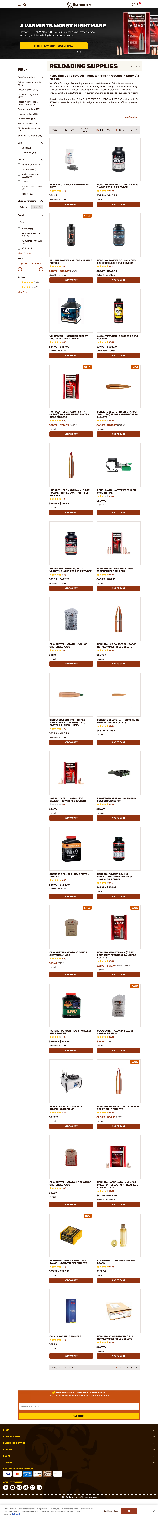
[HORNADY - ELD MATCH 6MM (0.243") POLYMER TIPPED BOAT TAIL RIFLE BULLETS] (71, 473)
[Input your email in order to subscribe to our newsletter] (79, 1425)
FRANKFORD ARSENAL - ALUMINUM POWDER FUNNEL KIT (118, 812)
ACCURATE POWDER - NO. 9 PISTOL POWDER (67, 888)
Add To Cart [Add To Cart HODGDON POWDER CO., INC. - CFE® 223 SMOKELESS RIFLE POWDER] (118, 285)
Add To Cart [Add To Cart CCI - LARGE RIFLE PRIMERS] (71, 1374)
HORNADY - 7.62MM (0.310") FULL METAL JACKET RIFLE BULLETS (115, 1355)
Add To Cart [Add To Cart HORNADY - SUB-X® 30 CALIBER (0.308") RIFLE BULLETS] (118, 599)
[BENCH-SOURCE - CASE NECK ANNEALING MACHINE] (71, 1094)
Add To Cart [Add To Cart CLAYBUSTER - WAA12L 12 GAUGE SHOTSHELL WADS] (71, 677)
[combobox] (24, 207)
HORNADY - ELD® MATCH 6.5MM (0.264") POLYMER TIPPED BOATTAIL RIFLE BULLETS (70, 422)
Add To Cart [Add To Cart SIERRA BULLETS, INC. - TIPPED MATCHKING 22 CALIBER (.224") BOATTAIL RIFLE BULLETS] (71, 755)
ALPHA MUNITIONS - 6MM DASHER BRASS (113, 1275)
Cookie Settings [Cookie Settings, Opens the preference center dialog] (110, 1511)
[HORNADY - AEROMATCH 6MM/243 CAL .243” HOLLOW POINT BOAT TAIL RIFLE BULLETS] (119, 1170)
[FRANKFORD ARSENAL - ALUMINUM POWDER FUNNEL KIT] (119, 786)
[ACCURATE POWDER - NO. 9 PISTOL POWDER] (71, 862)
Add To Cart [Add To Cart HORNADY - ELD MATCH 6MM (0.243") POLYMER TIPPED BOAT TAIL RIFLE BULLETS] (71, 520)
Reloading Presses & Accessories (96, 89)
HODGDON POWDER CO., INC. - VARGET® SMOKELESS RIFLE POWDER (68, 579)
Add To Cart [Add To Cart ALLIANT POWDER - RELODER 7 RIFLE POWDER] (118, 363)
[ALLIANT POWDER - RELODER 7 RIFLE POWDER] (119, 316)
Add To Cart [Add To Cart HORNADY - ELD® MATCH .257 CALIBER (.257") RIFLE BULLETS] (71, 831)
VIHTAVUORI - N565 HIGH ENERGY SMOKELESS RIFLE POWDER (67, 344)
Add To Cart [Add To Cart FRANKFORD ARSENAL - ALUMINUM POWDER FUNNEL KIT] (118, 831)
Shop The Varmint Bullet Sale (54, 45)
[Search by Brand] (30, 222)
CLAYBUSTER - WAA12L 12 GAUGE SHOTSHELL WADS (66, 656)
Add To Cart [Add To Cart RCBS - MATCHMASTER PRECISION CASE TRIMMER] (118, 520)
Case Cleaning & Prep (65, 89)
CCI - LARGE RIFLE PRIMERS (67, 1352)
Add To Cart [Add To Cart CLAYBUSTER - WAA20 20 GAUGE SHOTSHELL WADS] (71, 988)
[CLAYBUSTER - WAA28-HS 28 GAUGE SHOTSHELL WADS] (71, 1170)
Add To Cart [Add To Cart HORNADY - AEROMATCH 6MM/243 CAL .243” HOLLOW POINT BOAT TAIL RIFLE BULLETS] (118, 1218)
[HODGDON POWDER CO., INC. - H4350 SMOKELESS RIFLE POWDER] (119, 159)
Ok (130, 1511)
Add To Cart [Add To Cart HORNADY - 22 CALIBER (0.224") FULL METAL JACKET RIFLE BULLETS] (118, 677)
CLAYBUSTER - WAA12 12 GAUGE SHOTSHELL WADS (118, 1045)
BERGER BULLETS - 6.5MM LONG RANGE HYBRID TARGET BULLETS (70, 1276)
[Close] (154, 1511)
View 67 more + (25, 253)
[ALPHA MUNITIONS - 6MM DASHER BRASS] (119, 1248)
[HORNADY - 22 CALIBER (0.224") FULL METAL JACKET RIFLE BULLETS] (119, 629)
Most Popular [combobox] (130, 117)
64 (103, 130)
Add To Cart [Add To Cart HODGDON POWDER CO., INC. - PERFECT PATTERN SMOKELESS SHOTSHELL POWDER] (118, 909)
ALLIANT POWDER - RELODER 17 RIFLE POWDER (70, 264)
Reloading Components (114, 86)
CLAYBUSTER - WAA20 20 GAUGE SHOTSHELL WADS (71, 967)
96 (108, 130)
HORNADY (80, 99)
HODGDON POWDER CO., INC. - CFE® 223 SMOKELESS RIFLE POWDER (116, 266)
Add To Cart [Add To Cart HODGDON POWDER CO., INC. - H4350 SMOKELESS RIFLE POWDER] (118, 207)
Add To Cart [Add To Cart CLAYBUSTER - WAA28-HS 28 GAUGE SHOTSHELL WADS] (71, 1218)
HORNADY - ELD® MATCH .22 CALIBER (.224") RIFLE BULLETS (118, 1121)
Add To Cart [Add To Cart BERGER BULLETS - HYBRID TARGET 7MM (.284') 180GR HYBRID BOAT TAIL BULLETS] (118, 442)
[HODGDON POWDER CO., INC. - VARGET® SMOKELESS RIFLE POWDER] (71, 551)
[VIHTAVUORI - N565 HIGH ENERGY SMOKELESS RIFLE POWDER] (71, 316)
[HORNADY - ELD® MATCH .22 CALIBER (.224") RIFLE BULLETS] (119, 1094)
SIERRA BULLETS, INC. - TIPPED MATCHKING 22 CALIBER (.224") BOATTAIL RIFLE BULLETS (70, 736)
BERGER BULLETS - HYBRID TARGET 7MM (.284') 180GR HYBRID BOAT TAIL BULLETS (115, 422)
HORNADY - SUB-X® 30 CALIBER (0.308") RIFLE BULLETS (118, 577)
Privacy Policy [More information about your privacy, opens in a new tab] (18, 1514)
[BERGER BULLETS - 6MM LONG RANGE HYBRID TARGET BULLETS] (119, 708)
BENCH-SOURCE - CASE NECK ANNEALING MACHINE (68, 1121)
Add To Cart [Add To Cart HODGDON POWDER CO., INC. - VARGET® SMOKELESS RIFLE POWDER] (71, 599)
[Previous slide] (4, 33)
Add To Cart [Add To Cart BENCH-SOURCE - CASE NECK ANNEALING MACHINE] (71, 1139)
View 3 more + (25, 292)
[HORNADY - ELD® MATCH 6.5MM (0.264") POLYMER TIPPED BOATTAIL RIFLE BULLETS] (71, 394)
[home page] (79, 5)
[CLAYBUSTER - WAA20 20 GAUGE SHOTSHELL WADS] (71, 940)
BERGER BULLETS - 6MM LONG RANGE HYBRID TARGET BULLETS (117, 736)
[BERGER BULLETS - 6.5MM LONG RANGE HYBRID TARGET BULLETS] (71, 1248)
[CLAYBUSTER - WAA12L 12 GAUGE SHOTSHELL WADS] (71, 629)
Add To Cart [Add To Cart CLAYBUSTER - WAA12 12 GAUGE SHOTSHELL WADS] (118, 1063)
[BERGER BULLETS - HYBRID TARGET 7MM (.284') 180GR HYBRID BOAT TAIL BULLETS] (119, 394)
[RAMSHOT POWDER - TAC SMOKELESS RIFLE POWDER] (71, 1019)
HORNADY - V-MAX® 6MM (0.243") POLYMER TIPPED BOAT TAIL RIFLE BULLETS (118, 968)
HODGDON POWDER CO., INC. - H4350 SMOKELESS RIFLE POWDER (116, 187)
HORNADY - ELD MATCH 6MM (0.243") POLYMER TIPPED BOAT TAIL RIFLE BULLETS (70, 501)
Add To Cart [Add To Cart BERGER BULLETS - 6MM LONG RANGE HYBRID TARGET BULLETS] (118, 755)
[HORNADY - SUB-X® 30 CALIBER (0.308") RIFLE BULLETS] (119, 551)
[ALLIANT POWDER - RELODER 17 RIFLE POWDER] (71, 238)
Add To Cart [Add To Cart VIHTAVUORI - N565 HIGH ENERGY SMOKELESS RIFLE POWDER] (71, 363)
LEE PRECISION (93, 99)
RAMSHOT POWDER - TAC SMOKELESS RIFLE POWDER (67, 1045)
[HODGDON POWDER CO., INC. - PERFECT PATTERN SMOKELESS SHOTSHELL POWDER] (119, 862)
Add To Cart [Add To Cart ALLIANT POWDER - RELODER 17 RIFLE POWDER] (71, 285)
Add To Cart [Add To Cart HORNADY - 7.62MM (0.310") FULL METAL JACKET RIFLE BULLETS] (118, 1374)
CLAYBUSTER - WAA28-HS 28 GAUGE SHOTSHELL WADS (68, 1196)
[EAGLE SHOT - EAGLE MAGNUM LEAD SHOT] (71, 159)
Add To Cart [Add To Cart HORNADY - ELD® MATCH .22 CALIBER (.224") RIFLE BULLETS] (118, 1139)
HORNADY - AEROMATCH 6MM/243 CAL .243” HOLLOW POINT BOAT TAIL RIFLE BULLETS (118, 1198)
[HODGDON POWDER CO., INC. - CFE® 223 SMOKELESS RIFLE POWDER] (119, 238)
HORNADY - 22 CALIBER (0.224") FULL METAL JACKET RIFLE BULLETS (118, 657)
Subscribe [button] (79, 1434)
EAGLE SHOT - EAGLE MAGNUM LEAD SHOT (69, 186)
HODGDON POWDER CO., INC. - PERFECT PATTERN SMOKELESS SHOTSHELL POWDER (118, 890)
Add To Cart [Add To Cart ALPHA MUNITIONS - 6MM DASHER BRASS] (118, 1296)
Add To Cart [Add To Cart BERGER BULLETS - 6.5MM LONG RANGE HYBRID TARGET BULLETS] (71, 1296)
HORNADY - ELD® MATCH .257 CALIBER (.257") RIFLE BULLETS (70, 812)
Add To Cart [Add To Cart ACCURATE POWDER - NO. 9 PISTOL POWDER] (71, 909)
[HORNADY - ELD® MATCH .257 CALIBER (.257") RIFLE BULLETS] (71, 786)
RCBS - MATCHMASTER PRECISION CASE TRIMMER (114, 499)
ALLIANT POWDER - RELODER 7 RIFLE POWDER (117, 342)
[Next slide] (153, 33)
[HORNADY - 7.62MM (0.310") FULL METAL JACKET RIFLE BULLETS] (119, 1327)
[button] (20, 5)
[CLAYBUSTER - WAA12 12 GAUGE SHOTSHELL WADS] (119, 1019)
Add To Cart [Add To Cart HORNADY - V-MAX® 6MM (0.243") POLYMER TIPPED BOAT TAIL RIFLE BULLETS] (118, 988)
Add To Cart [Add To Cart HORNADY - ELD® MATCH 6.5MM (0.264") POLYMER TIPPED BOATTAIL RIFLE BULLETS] (71, 442)
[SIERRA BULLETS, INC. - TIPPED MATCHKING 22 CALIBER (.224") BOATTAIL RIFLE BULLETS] (71, 708)
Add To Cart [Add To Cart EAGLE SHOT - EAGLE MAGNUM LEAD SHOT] (71, 207)
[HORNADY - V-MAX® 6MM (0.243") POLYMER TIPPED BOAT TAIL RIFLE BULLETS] (119, 940)
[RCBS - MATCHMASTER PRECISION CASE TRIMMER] (119, 473)
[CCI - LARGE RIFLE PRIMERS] (71, 1327)
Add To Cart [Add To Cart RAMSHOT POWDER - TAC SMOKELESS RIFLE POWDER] (71, 1063)
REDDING (117, 99)
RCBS (105, 99)
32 (97, 130)
